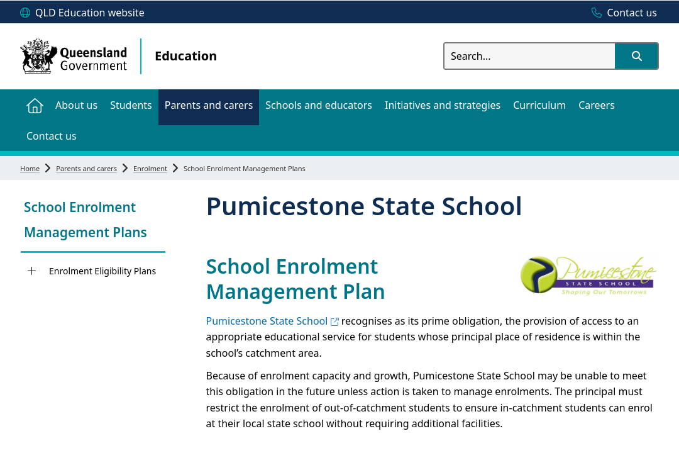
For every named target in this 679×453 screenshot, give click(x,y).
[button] (636, 56)
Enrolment (150, 168)
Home (30, 168)
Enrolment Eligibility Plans (102, 271)
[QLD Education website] (82, 13)
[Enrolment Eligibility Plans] (32, 271)
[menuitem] (34, 104)
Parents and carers (86, 168)
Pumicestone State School (272, 321)
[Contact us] (621, 13)
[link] (93, 221)
